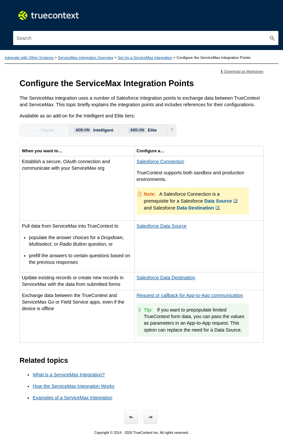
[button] (272, 38)
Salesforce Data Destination (166, 277)
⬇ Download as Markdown (242, 71)
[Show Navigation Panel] (275, 11)
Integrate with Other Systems (29, 58)
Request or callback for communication (190, 295)
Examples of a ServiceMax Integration (72, 397)
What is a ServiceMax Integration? (69, 374)
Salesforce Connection (160, 161)
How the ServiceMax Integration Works (73, 386)
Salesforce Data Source (162, 226)
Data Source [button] (220, 201)
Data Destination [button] (198, 208)
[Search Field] (145, 38)
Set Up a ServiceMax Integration (145, 58)
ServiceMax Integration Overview (85, 58)
